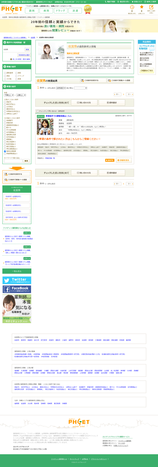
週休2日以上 (9, 109)
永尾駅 (43, 373)
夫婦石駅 (63, 370)
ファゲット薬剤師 (124, 441)
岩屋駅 (97, 373)
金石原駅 (104, 373)
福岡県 (16, 403)
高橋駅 (136, 370)
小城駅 (46, 370)
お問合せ (85, 459)
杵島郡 (122, 340)
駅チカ (7, 127)
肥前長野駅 (98, 370)
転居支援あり (10, 144)
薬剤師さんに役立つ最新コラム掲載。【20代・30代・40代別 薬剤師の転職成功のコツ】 (19, 238)
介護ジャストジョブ (121, 445)
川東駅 (111, 373)
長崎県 (49, 403)
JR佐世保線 (45, 356)
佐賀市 (16, 340)
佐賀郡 (84, 340)
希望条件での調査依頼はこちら (59, 116)
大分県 (30, 403)
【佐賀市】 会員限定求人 (13, 196)
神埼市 (77, 340)
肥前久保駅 (54, 370)
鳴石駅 (65, 373)
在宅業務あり (10, 132)
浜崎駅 (31, 370)
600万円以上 (9, 104)
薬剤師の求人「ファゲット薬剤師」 (15, 37)
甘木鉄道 (54, 356)
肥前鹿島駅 (74, 373)
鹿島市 (58, 340)
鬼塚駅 (16, 370)
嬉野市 (71, 340)
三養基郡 (98, 340)
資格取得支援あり (11, 125)
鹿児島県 (57, 403)
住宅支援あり (10, 137)
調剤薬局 (8, 73)
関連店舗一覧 (50, 158)
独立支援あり (10, 146)
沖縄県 (64, 403)
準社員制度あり (11, 149)
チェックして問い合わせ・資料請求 (51, 111)
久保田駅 (24, 370)
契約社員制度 (10, 151)
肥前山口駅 (89, 370)
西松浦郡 (114, 340)
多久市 (36, 340)
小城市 (64, 340)
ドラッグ (19, 76)
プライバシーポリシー (99, 459)
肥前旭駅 (35, 373)
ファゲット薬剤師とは (59, 459)
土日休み (8, 107)
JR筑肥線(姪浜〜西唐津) (50, 354)
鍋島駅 (90, 373)
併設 (7, 76)
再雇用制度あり (11, 153)
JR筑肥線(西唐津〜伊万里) (70, 354)
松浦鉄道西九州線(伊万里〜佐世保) (26, 356)
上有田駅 (83, 373)
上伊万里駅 (72, 370)
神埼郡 (90, 340)
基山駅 (59, 373)
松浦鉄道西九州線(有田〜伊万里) (113, 354)
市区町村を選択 (24, 55)
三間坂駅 (27, 373)
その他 (7, 79)
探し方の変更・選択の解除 (21, 59)
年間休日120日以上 (12, 111)
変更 (27, 49)
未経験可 (8, 120)
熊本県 (36, 403)
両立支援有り (10, 142)
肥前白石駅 (51, 373)
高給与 (7, 102)
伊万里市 (44, 340)
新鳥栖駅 (39, 370)
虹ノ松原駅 (115, 370)
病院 (18, 73)
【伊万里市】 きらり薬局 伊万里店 (16, 217)
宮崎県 (43, 403)
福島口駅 (119, 373)
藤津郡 (128, 340)
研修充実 (8, 123)
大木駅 (129, 370)
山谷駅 (106, 370)
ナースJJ (121, 443)
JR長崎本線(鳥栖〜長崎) (23, 354)
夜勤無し (8, 139)
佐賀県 (33, 37)
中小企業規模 (10, 130)
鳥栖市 (30, 340)
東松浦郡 (106, 340)
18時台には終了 (11, 114)
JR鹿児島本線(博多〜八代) (90, 354)
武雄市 (51, 340)
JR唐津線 (36, 354)
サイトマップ (74, 459)
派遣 (18, 79)
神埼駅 (123, 370)
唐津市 (23, 340)
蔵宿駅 (80, 370)
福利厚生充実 (10, 135)
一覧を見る (16, 271)
